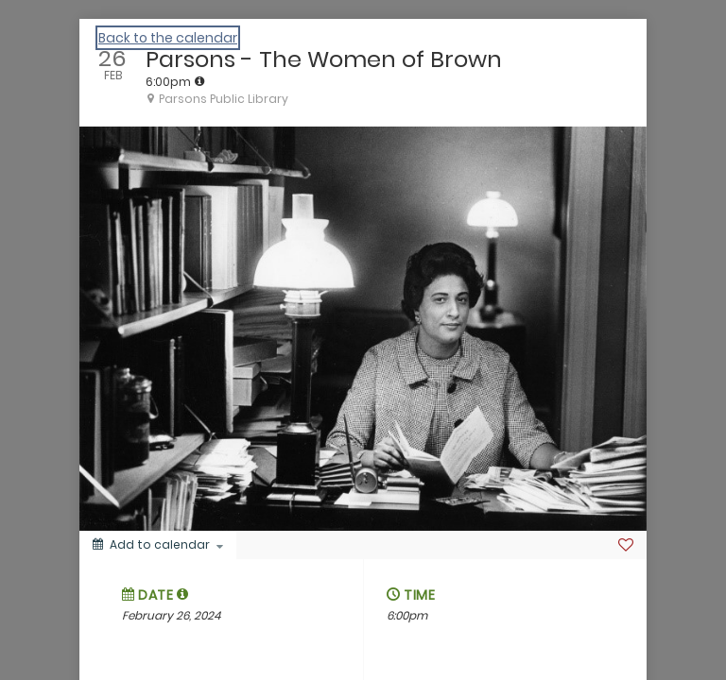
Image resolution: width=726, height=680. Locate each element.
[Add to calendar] (157, 545)
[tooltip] (199, 81)
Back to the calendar (167, 37)
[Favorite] (626, 545)
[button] (183, 594)
